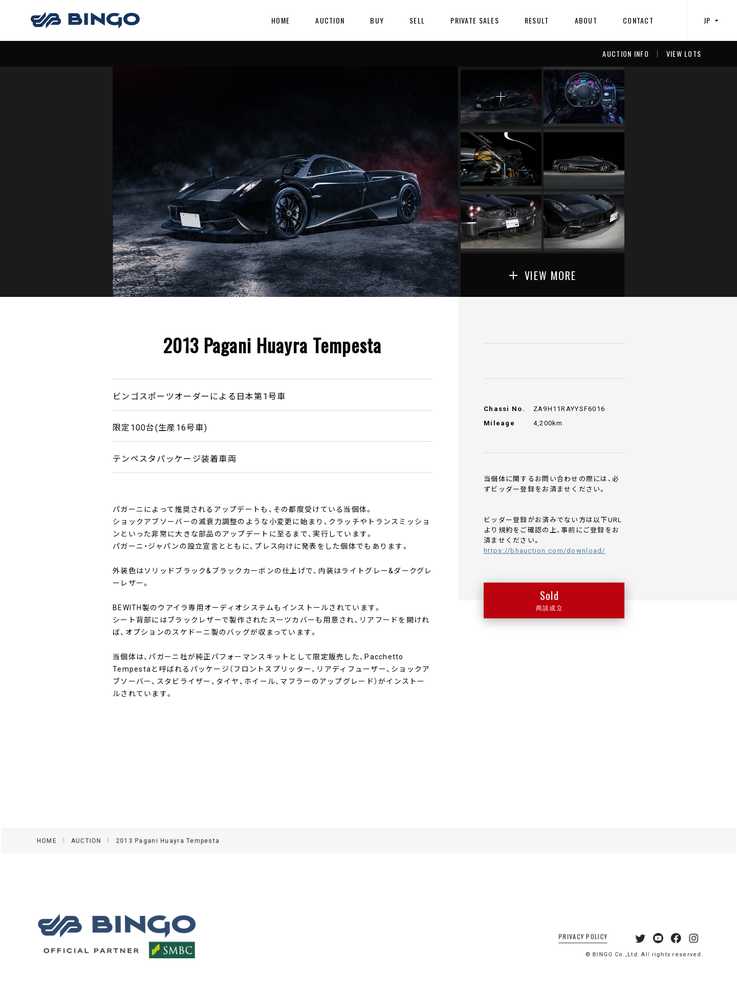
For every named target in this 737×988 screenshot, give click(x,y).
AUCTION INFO (625, 53)
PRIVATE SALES (474, 20)
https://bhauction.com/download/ (544, 550)
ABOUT (586, 20)
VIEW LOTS (684, 53)
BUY (377, 20)
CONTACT (638, 20)
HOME (280, 20)
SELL (417, 20)
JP (712, 20)
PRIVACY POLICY (571, 946)
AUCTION (329, 20)
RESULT (537, 20)
